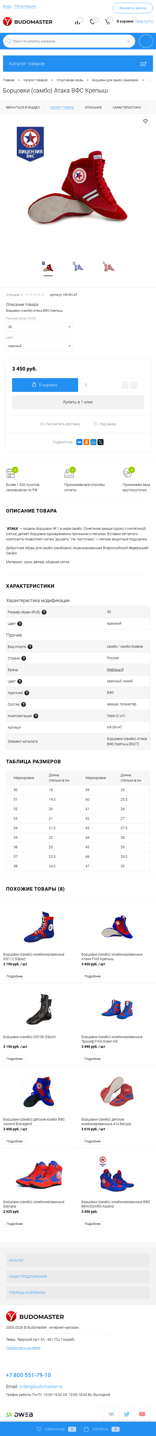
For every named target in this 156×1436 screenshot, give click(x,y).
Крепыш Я (115, 670)
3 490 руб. (117, 1049)
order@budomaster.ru (40, 1387)
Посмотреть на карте (23, 1348)
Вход (7, 6)
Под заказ (104, 425)
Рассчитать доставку (60, 425)
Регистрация (25, 6)
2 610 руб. (117, 1132)
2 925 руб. (39, 1214)
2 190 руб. (39, 967)
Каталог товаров (78, 63)
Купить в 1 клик (78, 402)
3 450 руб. (117, 967)
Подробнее (15, 977)
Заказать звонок (133, 8)
